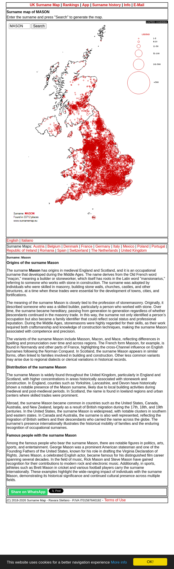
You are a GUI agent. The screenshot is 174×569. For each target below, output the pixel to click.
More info (119, 562)
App (85, 5)
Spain (62, 250)
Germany (102, 246)
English (12, 240)
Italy (116, 246)
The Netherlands (104, 250)
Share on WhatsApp (28, 492)
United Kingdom (134, 250)
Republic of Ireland (22, 250)
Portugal (158, 246)
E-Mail (138, 5)
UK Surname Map (45, 5)
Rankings (71, 5)
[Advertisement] (87, 535)
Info (127, 5)
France (86, 246)
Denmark (70, 246)
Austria (38, 246)
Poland (143, 246)
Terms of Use (115, 500)
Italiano (27, 240)
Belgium (53, 246)
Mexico (128, 246)
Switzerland (79, 250)
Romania (47, 250)
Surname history (106, 5)
